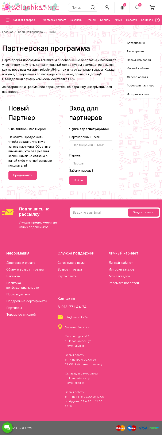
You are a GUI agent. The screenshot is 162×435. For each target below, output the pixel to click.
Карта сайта (67, 276)
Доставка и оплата (20, 263)
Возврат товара (70, 269)
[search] (93, 7)
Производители (18, 294)
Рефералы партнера (140, 85)
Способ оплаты (137, 77)
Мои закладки (119, 276)
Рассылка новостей (124, 283)
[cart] (152, 7)
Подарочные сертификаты (26, 301)
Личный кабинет (138, 68)
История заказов (121, 269)
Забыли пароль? (81, 170)
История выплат (138, 94)
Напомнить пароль (139, 60)
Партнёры (14, 308)
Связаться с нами (71, 263)
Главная (7, 32)
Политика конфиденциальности (22, 285)
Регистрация (135, 51)
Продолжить (22, 175)
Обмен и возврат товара (25, 269)
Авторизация (136, 42)
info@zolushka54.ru (78, 317)
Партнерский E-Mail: (84, 137)
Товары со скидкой (21, 314)
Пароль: (75, 155)
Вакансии (13, 276)
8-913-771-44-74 (72, 307)
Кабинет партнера (30, 32)
